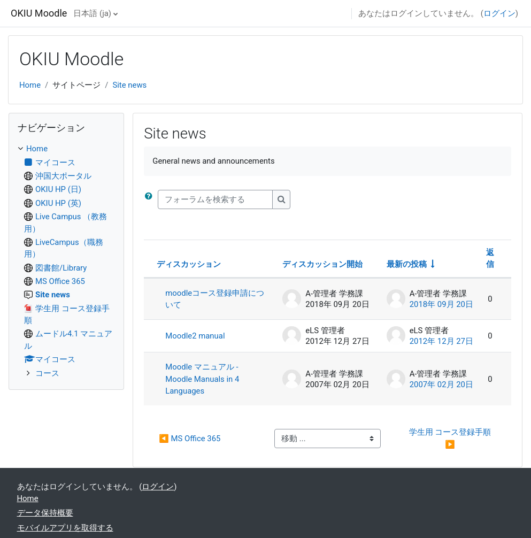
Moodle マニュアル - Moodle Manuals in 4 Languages (202, 379)
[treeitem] (66, 261)
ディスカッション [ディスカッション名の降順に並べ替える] (189, 264)
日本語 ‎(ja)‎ (92, 13)
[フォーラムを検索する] (215, 199)
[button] (151, 199)
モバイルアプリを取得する (65, 528)
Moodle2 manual (195, 336)
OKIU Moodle (39, 13)
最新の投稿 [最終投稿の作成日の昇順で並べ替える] (407, 264)
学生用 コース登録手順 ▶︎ (451, 438)
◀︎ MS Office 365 (189, 438)
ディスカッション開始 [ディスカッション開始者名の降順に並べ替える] (322, 264)
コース (47, 373)
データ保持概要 (45, 513)
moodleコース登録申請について (214, 299)
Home (30, 85)
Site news (129, 85)
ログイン (499, 13)
